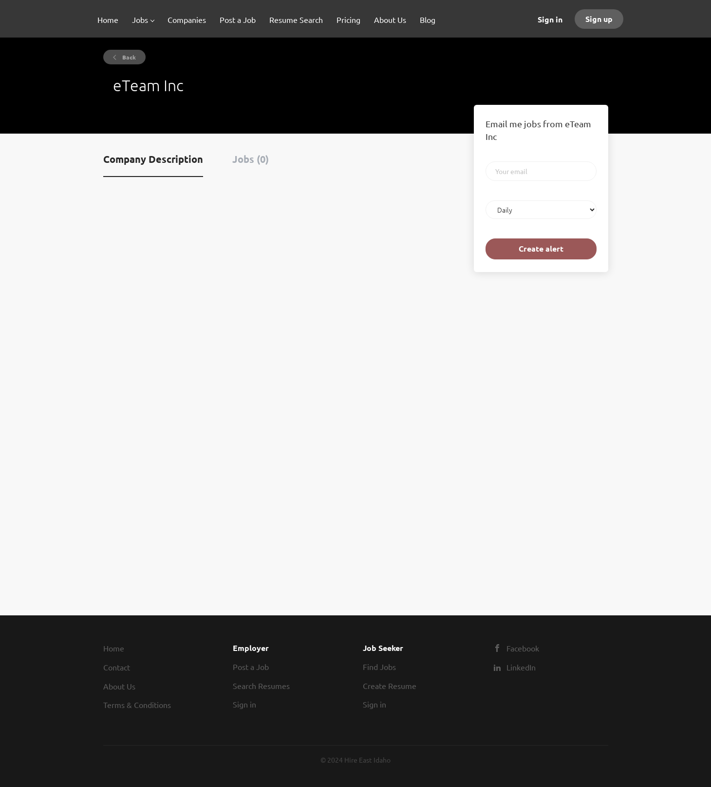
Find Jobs (379, 666)
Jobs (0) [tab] (250, 159)
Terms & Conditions (137, 704)
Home (113, 648)
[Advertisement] (503, 433)
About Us (119, 686)
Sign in (550, 19)
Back (128, 57)
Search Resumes (261, 685)
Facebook (522, 648)
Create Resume (389, 685)
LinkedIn (521, 667)
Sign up (599, 19)
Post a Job (251, 666)
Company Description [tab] (153, 159)
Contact (116, 667)
